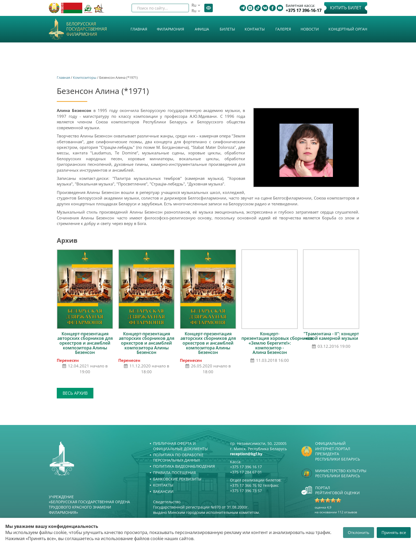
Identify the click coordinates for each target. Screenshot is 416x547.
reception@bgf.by (246, 453)
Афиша (202, 29)
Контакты (255, 29)
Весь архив (75, 393)
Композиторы (84, 77)
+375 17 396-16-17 (304, 10)
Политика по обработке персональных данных (178, 457)
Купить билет (345, 8)
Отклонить (358, 532)
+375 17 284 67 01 (246, 472)
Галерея (283, 29)
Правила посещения (174, 472)
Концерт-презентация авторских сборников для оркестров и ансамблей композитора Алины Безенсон (85, 343)
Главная (139, 29)
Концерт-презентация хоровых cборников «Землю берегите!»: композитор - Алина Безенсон (277, 343)
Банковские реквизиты (177, 478)
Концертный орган (347, 29)
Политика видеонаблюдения (184, 466)
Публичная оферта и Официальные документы (180, 446)
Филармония (170, 29)
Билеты (227, 29)
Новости (310, 29)
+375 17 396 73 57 (246, 490)
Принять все (394, 532)
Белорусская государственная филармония (86, 29)
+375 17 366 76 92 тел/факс (254, 485)
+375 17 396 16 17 (246, 466)
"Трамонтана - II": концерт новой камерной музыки (331, 336)
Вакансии (163, 491)
